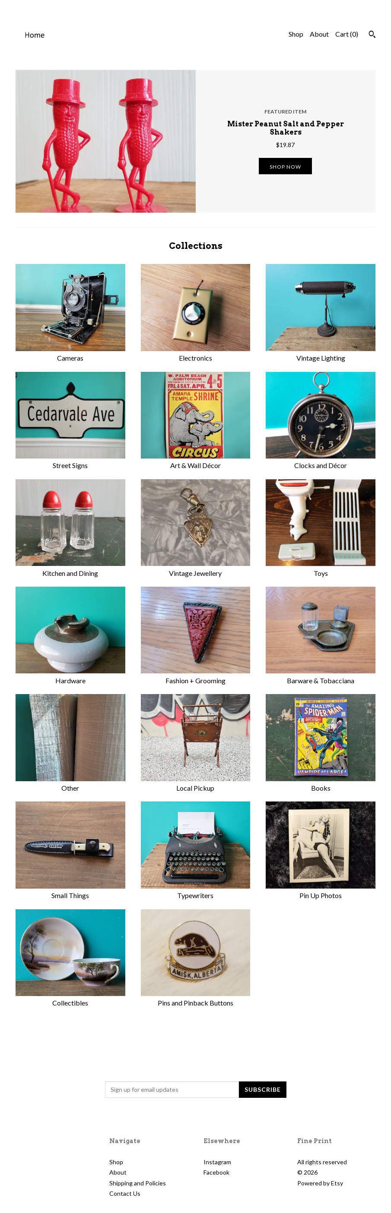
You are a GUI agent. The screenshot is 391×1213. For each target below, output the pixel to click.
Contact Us (124, 1193)
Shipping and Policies (137, 1183)
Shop (296, 34)
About (319, 34)
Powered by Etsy (320, 1183)
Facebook (216, 1172)
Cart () (346, 34)
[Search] (372, 35)
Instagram (217, 1162)
